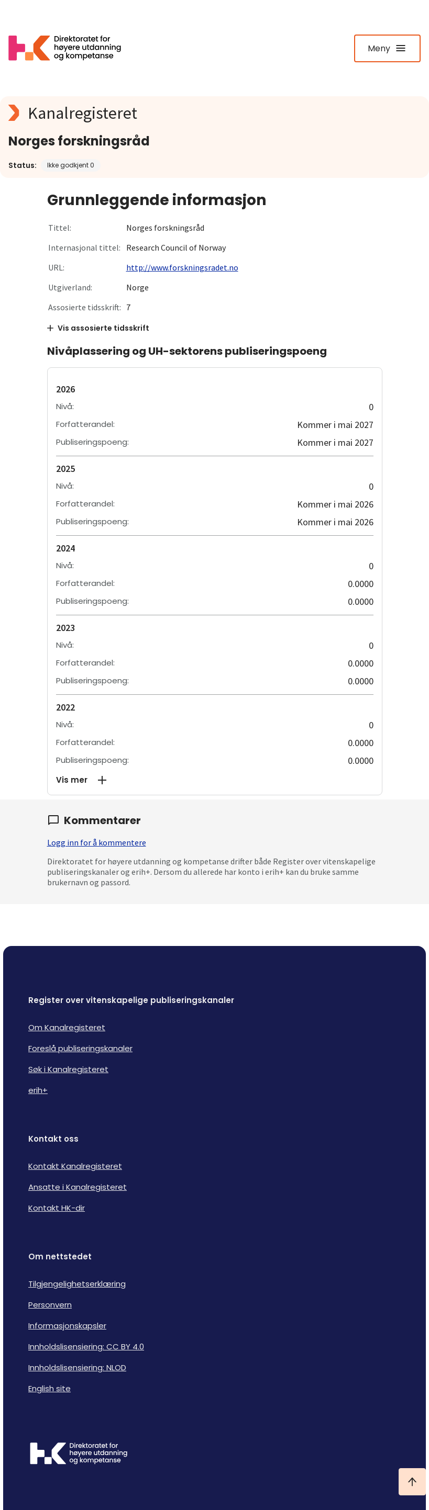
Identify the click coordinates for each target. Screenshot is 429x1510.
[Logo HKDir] (214, 1454)
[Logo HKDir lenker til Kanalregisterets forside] (71, 48)
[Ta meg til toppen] (412, 1481)
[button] (214, 780)
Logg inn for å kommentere (96, 842)
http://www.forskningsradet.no (182, 267)
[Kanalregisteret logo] (214, 113)
